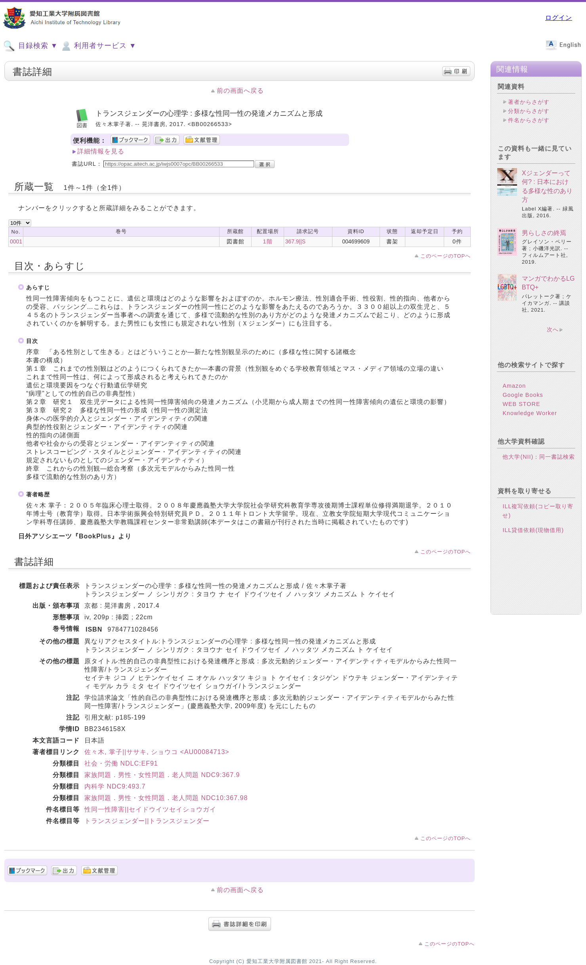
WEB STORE (521, 404)
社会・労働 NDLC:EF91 (121, 763)
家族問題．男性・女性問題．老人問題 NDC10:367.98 (166, 798)
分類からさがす (529, 111)
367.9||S (295, 241)
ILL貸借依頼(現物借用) (533, 530)
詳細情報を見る (100, 151)
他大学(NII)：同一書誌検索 (538, 457)
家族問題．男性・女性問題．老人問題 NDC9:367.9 (162, 775)
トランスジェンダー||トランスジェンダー (147, 821)
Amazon (514, 386)
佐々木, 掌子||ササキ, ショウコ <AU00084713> (156, 752)
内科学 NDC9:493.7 (115, 786)
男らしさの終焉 (544, 233)
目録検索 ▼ (30, 46)
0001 (16, 241)
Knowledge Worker (529, 413)
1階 (268, 241)
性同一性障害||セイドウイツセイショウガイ (150, 809)
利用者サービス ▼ (98, 46)
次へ (553, 329)
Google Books (522, 395)
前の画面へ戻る (240, 90)
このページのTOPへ (445, 256)
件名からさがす (529, 120)
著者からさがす (529, 102)
